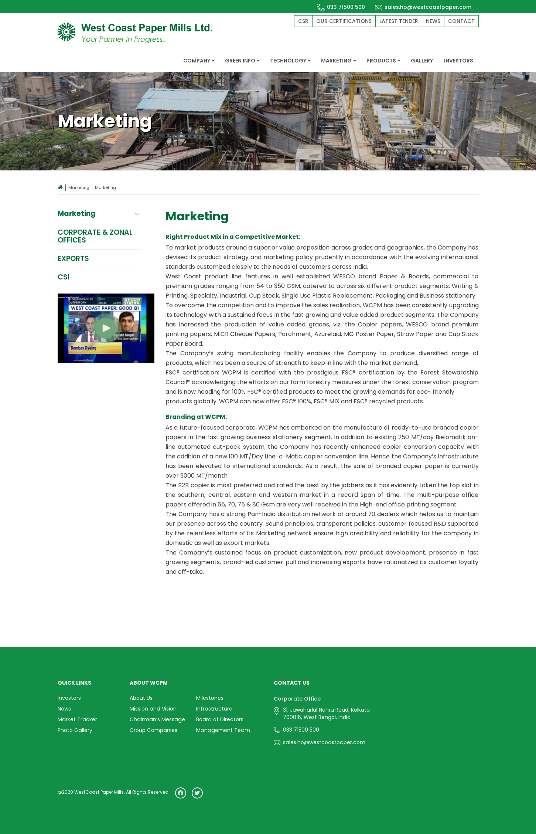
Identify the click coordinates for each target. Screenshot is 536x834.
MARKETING (338, 60)
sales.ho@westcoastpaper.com (423, 7)
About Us (141, 698)
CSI (63, 277)
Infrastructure (214, 708)
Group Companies (153, 730)
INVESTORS (458, 60)
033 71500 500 (341, 7)
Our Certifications (344, 21)
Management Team (222, 730)
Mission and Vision (153, 708)
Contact (461, 21)
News (433, 21)
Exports (73, 259)
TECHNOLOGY (290, 60)
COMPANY (199, 60)
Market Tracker (77, 719)
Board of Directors (219, 719)
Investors (69, 698)
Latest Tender (398, 21)
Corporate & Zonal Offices (95, 236)
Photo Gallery (75, 730)
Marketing (78, 187)
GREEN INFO (242, 60)
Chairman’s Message (157, 719)
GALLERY (422, 60)
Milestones (209, 698)
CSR (303, 21)
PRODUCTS (383, 60)
